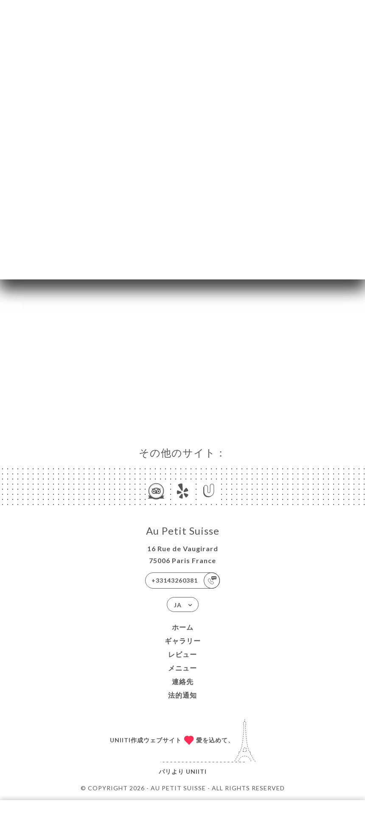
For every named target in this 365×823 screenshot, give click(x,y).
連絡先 (183, 681)
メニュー (182, 668)
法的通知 (182, 695)
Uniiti (196, 771)
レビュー (182, 654)
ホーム (183, 627)
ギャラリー (183, 641)
